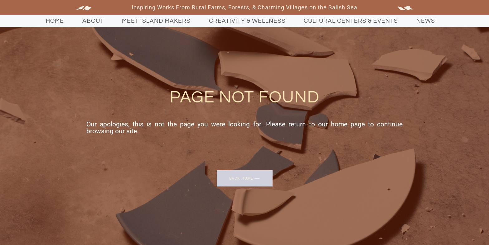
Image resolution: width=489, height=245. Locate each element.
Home (55, 21)
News (425, 21)
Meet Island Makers (156, 21)
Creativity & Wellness (247, 21)
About (93, 21)
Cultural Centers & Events (351, 21)
